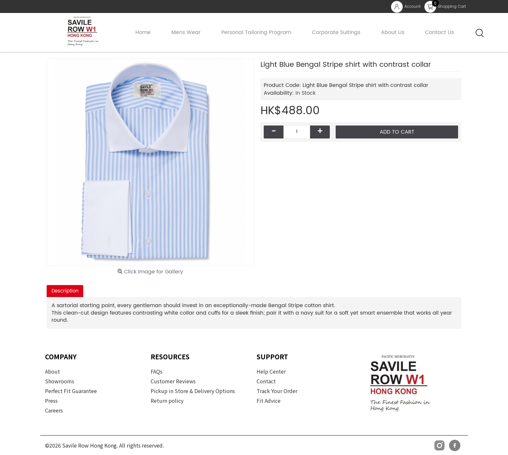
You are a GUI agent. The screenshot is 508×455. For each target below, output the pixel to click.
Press (51, 400)
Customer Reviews (173, 381)
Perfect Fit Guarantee (71, 391)
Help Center (271, 371)
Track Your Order (277, 391)
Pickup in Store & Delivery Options (193, 391)
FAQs (156, 371)
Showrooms (59, 381)
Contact (266, 381)
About (52, 371)
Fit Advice (269, 400)
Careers (54, 410)
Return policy (167, 400)
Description (65, 291)
